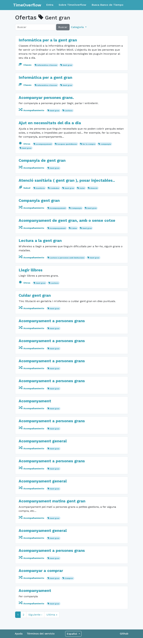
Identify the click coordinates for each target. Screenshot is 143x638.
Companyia (76, 208)
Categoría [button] (78, 27)
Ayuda (19, 633)
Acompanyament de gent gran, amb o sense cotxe (67, 220)
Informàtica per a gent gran (45, 77)
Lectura (68, 110)
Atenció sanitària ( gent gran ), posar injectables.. (67, 180)
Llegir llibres (31, 270)
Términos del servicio (41, 633)
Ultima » (51, 614)
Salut (82, 188)
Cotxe (74, 228)
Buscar (62, 27)
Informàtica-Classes (47, 65)
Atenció (93, 188)
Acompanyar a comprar (41, 570)
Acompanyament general (43, 441)
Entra (49, 4)
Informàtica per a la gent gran (48, 40)
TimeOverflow (27, 5)
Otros (25, 143)
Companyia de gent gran (42, 160)
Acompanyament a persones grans (52, 321)
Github (124, 633)
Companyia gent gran (39, 200)
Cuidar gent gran (35, 295)
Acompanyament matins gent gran (52, 501)
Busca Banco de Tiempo (107, 4)
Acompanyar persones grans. (46, 97)
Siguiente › (35, 614)
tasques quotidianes (67, 144)
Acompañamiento (32, 110)
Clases (25, 65)
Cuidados (54, 188)
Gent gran (67, 65)
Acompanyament (58, 208)
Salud (25, 188)
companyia (106, 144)
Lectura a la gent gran (40, 240)
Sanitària (40, 188)
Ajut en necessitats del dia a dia (50, 123)
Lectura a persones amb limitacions (67, 258)
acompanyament (44, 144)
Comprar (69, 578)
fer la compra (89, 144)
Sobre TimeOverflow (72, 4)
